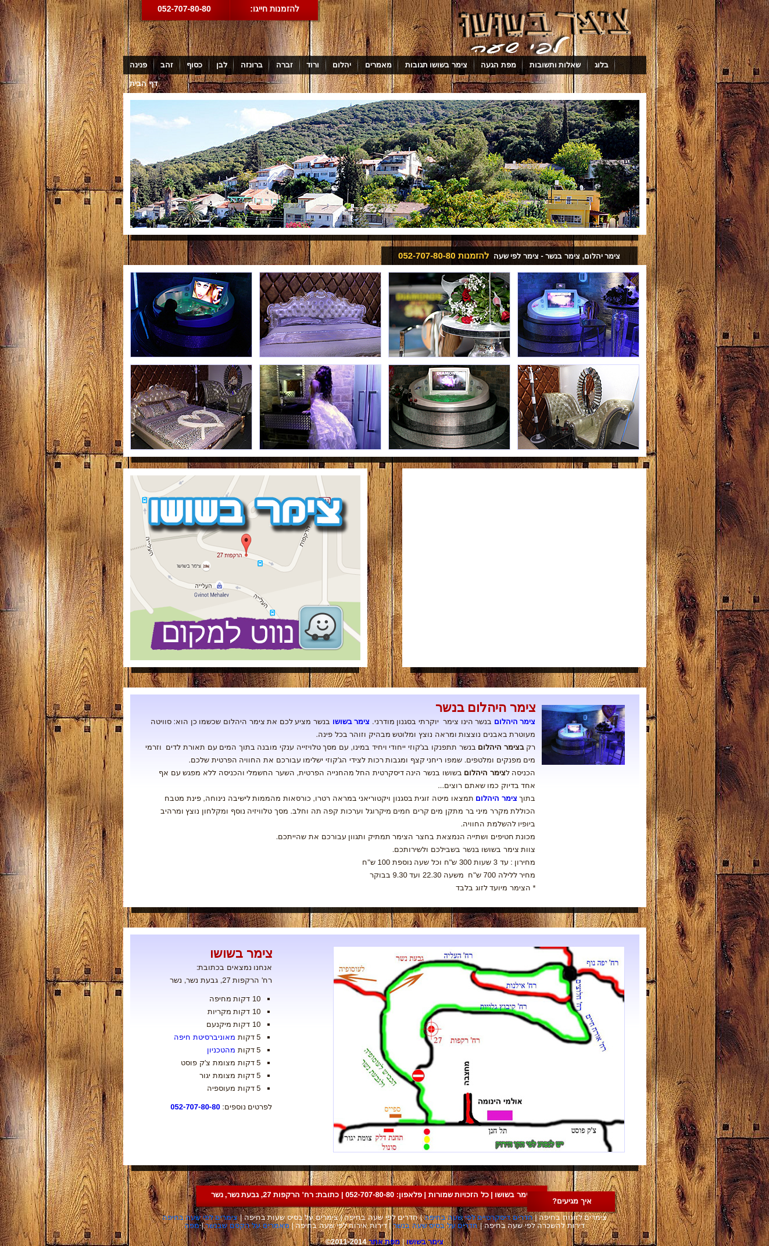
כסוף (194, 64)
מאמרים (378, 64)
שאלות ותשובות (555, 64)
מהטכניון (221, 1050)
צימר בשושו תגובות (436, 64)
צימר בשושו (351, 721)
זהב (166, 64)
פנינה (138, 64)
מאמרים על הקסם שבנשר (247, 1225)
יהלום (341, 64)
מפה (191, 1225)
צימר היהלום (515, 721)
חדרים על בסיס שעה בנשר (435, 1225)
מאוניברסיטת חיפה (204, 1037)
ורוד (312, 64)
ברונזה (252, 64)
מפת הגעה (498, 64)
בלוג (602, 64)
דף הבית (144, 83)
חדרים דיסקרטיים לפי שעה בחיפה (478, 1217)
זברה (284, 64)
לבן (221, 64)
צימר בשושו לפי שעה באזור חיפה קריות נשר (544, 31)
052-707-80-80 (184, 8)
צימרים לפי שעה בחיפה (200, 1217)
